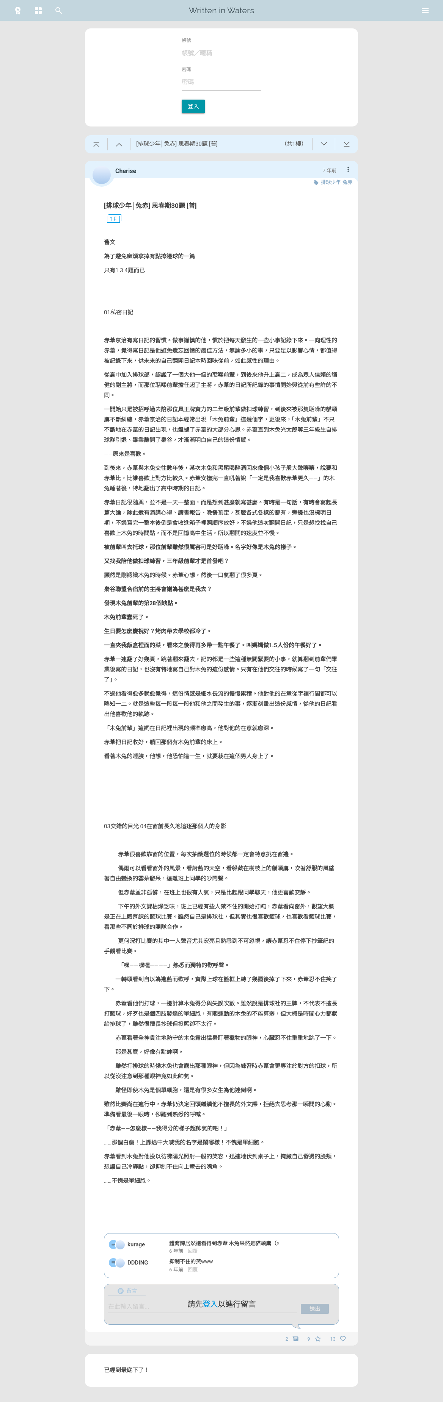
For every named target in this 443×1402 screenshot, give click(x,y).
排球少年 (331, 182)
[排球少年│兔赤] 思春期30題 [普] (150, 205)
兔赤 (347, 182)
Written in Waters (221, 10)
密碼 (186, 69)
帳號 (186, 40)
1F (110, 219)
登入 (193, 106)
